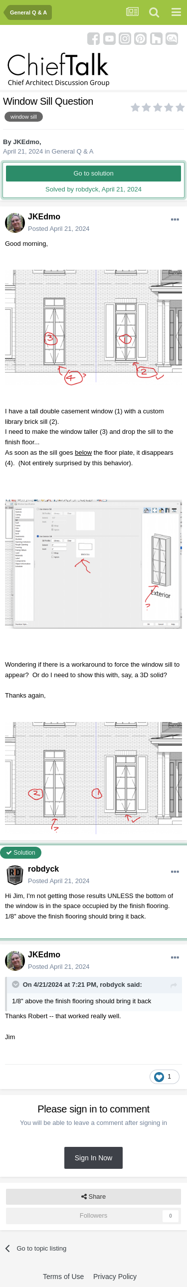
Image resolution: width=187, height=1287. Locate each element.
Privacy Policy (115, 1277)
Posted (59, 228)
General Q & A (73, 151)
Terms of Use (63, 1277)
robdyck (43, 869)
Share (93, 1196)
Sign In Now (93, 1158)
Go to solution (93, 173)
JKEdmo (26, 142)
